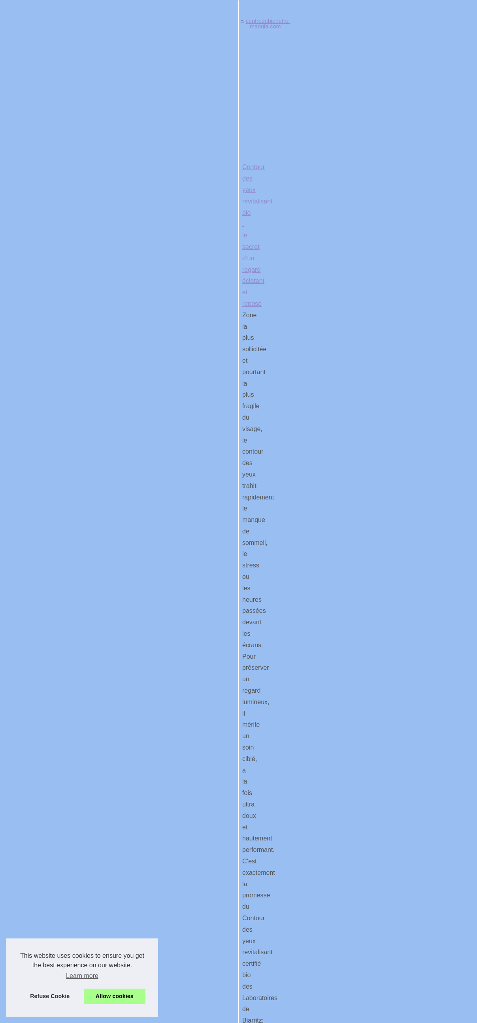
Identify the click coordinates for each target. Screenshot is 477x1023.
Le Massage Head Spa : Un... (48, 733)
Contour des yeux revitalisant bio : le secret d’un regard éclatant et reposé (227, 433)
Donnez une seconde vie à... (47, 626)
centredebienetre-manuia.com (165, 293)
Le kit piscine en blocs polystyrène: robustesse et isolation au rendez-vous (228, 757)
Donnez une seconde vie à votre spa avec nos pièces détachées (254, 875)
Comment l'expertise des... (45, 589)
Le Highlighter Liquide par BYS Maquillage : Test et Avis (202, 514)
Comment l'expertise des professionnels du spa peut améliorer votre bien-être (271, 848)
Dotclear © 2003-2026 (249, 1015)
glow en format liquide (339, 560)
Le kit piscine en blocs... (41, 662)
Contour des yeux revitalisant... (50, 698)
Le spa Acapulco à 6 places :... (50, 770)
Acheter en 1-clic (295, 479)
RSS (214, 1015)
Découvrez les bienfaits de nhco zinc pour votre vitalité (200, 595)
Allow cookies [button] (115, 996)
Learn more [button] (82, 975)
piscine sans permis (215, 780)
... (326, 479)
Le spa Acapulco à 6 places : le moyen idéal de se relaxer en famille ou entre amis (277, 862)
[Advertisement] (298, 357)
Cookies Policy (188, 1015)
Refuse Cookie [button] (50, 996)
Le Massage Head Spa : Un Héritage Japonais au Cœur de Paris (215, 676)
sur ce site (325, 641)
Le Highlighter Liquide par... (46, 716)
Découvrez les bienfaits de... (47, 572)
